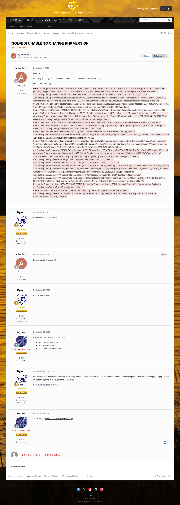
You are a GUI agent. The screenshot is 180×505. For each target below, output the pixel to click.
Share (145, 56)
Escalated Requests (39, 57)
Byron (20, 212)
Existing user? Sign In (147, 9)
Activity (59, 20)
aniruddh (25, 54)
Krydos (20, 332)
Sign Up (166, 9)
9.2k (21, 238)
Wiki (70, 20)
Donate (31, 20)
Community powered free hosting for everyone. (72, 13)
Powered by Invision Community (90, 501)
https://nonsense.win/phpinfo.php (59, 419)
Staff (21, 26)
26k (21, 358)
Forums (45, 21)
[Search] (147, 20)
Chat (80, 20)
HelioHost (16, 20)
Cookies (90, 495)
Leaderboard (47, 26)
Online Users (32, 26)
